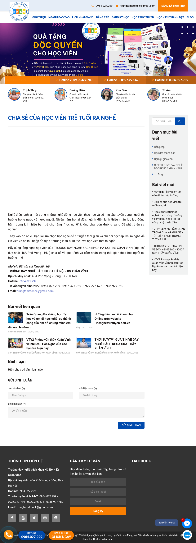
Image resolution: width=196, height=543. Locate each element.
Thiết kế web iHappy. (103, 539)
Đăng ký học (120, 17)
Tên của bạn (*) (16, 388)
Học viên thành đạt (170, 17)
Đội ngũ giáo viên (163, 159)
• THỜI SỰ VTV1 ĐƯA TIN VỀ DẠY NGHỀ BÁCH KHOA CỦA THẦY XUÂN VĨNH (168, 249)
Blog (190, 17)
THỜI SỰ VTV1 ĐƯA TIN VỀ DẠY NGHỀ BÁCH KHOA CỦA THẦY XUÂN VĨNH (117, 344)
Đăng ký (97, 511)
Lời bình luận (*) (17, 403)
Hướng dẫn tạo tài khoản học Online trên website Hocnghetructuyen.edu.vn (114, 319)
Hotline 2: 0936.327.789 (74, 80)
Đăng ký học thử (173, 5)
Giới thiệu (39, 17)
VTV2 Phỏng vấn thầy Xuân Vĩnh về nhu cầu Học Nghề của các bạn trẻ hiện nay (48, 344)
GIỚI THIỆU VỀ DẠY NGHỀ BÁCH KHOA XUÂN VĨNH (168, 167)
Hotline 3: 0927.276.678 (122, 80)
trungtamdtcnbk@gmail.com (135, 5)
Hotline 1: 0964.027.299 (26, 80)
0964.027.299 (102, 5)
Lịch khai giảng (83, 17)
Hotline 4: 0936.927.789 (170, 80)
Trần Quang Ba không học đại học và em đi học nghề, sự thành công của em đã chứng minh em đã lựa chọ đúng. (39, 321)
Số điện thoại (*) (88, 388)
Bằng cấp (102, 17)
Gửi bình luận (131, 425)
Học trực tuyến (143, 17)
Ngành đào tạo (59, 17)
